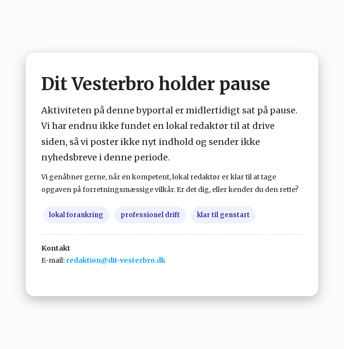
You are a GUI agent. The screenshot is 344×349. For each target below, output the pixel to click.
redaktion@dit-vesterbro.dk (115, 260)
